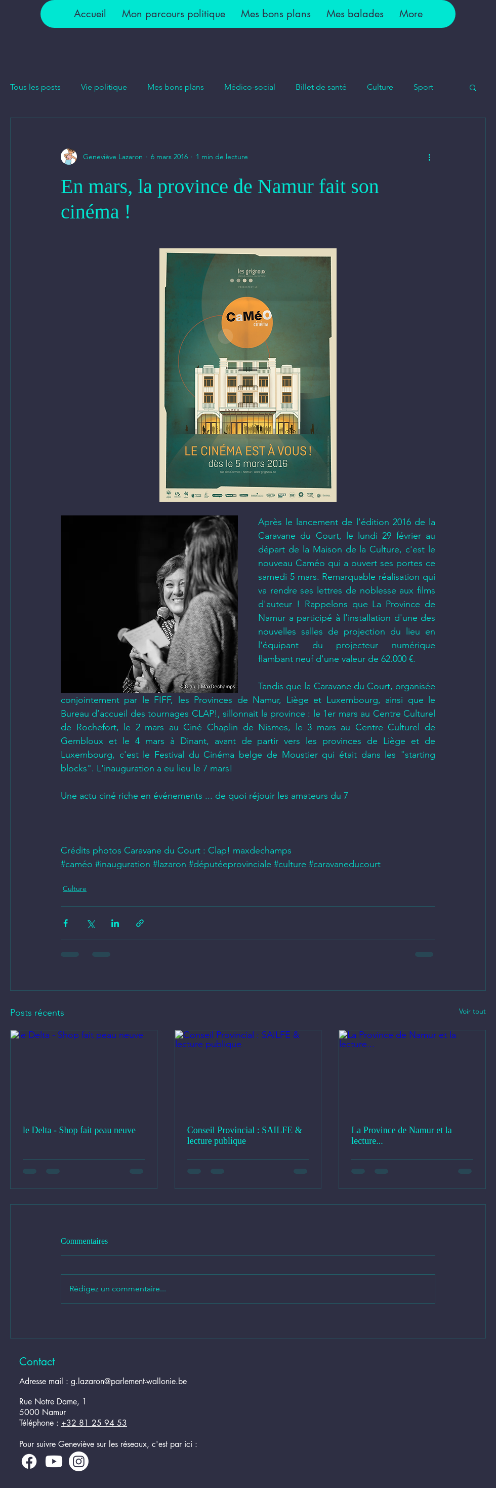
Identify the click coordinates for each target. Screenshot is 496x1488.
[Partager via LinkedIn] (115, 923)
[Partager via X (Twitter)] (90, 923)
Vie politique (104, 87)
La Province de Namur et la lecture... (401, 1135)
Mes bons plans (175, 87)
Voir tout (472, 1011)
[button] (173, 14)
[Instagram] (79, 1461)
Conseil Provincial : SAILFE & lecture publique (244, 1135)
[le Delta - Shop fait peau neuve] (84, 1071)
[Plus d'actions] (429, 157)
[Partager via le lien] (140, 923)
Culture (380, 87)
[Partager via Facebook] (65, 923)
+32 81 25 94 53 (94, 1423)
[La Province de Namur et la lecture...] (412, 1071)
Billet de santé (321, 87)
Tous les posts (35, 87)
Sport (423, 87)
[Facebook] (29, 1461)
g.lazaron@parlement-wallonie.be (129, 1381)
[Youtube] (54, 1461)
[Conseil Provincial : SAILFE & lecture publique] (248, 1071)
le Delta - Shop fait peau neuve (79, 1130)
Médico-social (249, 87)
